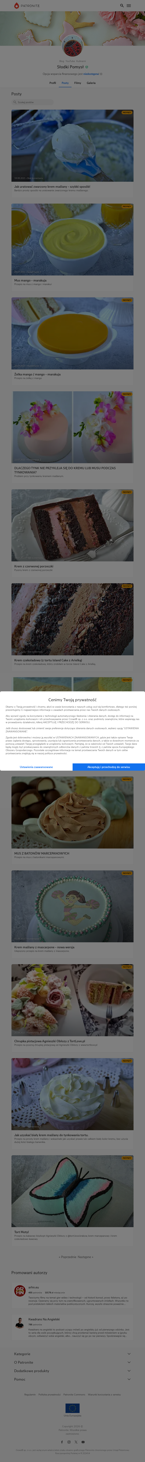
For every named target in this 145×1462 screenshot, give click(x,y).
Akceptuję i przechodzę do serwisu (108, 767)
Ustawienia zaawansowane (36, 767)
